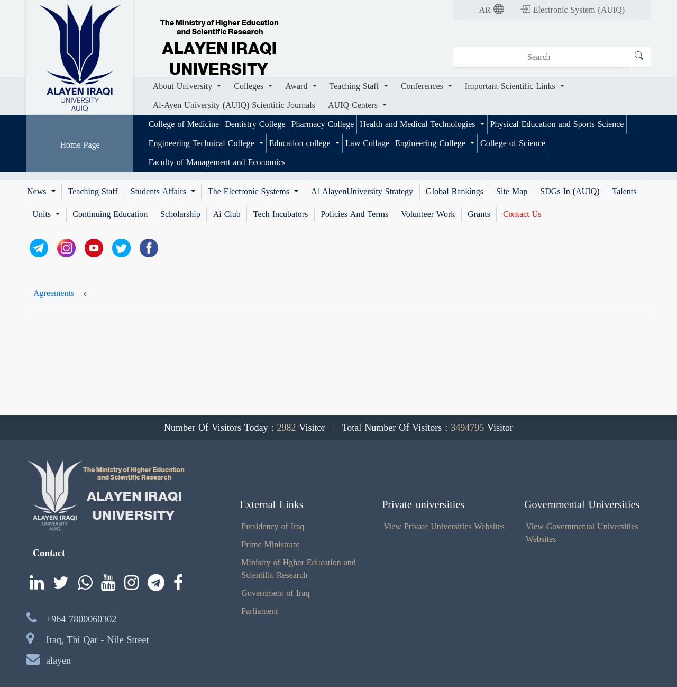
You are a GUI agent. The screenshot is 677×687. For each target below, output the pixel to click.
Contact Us (522, 214)
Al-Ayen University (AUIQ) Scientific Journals (234, 105)
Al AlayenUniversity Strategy (362, 191)
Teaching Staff (93, 191)
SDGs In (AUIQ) (569, 191)
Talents (624, 191)
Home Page (79, 145)
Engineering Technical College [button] (203, 143)
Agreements (53, 293)
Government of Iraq (275, 593)
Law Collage (367, 143)
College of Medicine (184, 124)
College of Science (512, 143)
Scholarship (180, 214)
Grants (479, 214)
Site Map (511, 191)
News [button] (38, 191)
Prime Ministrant (270, 544)
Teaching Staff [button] (356, 86)
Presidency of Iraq (272, 526)
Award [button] (297, 86)
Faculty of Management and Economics (217, 162)
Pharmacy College (322, 124)
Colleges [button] (250, 86)
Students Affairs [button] (160, 191)
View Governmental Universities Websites (582, 532)
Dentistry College (255, 124)
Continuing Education (110, 214)
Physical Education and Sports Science (557, 124)
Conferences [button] (423, 86)
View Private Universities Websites (444, 526)
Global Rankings (454, 191)
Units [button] (43, 214)
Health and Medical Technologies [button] (419, 124)
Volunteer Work (428, 214)
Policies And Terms (354, 214)
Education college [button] (301, 143)
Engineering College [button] (431, 143)
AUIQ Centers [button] (354, 105)
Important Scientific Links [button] (511, 86)
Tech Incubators (280, 214)
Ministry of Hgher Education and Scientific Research (298, 568)
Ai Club (227, 214)
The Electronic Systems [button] (250, 191)
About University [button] (184, 86)
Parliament (259, 611)
